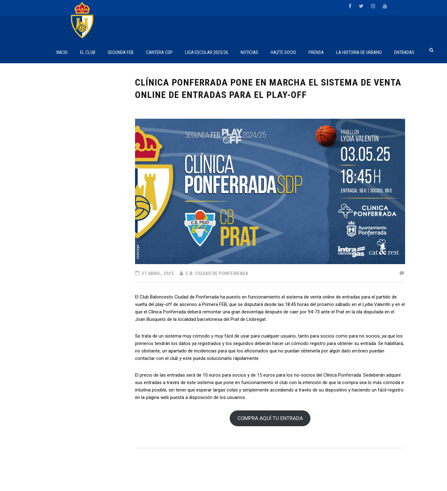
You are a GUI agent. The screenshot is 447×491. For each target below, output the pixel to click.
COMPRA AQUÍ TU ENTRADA (270, 418)
